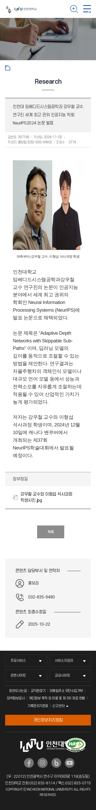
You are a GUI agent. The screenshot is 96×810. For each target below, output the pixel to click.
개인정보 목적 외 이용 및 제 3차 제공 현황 (57, 698)
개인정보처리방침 (48, 720)
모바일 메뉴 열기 (87, 9)
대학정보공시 (16, 698)
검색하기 (74, 9)
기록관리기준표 (37, 706)
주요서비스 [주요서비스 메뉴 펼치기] (18, 660)
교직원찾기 (38, 691)
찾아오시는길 (18, 691)
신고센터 (58, 706)
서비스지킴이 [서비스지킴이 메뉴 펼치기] (64, 660)
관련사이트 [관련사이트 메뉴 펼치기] (18, 675)
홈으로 (7, 67)
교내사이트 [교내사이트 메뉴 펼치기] (62, 675)
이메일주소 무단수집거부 (66, 691)
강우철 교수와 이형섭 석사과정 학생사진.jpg (46, 497)
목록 (51, 532)
